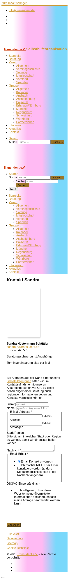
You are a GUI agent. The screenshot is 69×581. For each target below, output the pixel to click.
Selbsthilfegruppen (19, 381)
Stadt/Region (15, 432)
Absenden (13, 526)
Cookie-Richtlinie (18, 549)
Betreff (11, 404)
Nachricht (14, 451)
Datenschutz (15, 539)
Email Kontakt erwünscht (37, 462)
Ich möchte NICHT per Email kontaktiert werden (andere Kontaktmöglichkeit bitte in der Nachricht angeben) (37, 471)
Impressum (14, 534)
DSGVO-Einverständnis (23, 484)
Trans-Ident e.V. (27, 555)
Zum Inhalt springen (14, 3)
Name (12, 408)
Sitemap (12, 544)
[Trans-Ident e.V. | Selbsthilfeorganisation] (24, 45)
